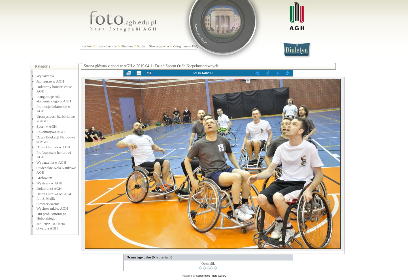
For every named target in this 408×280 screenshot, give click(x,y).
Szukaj (142, 46)
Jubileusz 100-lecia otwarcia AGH (51, 226)
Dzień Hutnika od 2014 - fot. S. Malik (55, 196)
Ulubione (127, 46)
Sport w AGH (47, 126)
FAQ (195, 46)
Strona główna (159, 46)
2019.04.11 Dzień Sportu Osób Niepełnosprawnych (177, 66)
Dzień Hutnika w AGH (54, 147)
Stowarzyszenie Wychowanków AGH (52, 206)
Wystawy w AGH (50, 183)
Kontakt (87, 46)
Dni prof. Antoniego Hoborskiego (51, 216)
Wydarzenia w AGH (51, 162)
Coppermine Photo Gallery (211, 275)
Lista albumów (106, 46)
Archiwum (44, 178)
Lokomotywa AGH (51, 132)
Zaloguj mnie (182, 46)
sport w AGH (121, 66)
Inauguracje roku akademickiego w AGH (54, 98)
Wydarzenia (45, 76)
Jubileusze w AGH (50, 81)
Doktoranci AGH (49, 188)
